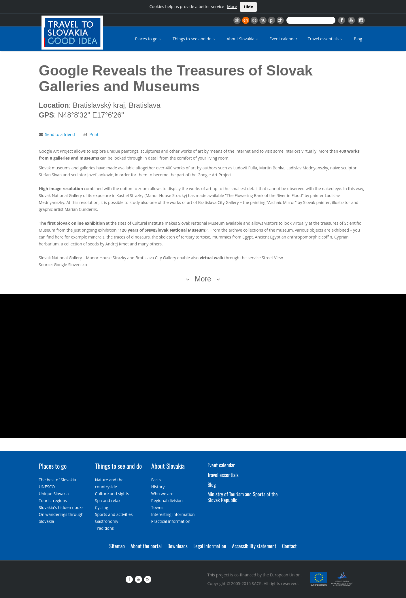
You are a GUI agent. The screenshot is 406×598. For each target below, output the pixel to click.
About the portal (146, 546)
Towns (157, 507)
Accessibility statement (254, 546)
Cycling (101, 507)
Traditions (104, 528)
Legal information (209, 546)
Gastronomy (106, 521)
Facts (156, 479)
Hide (248, 7)
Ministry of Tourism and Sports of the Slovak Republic (242, 497)
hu (262, 20)
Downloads (177, 546)
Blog (358, 38)
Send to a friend (60, 134)
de (254, 20)
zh (280, 20)
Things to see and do (194, 38)
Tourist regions (53, 500)
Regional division (167, 500)
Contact (289, 546)
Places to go (148, 38)
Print (94, 134)
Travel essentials (325, 38)
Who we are (162, 493)
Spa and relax (107, 500)
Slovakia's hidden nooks (61, 507)
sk (237, 20)
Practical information (170, 521)
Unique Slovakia (54, 493)
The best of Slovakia (57, 479)
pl (271, 20)
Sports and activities (114, 514)
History (158, 486)
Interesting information (173, 514)
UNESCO (47, 486)
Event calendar (283, 38)
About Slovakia (243, 38)
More (232, 6)
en (245, 20)
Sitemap (117, 546)
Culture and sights (112, 493)
